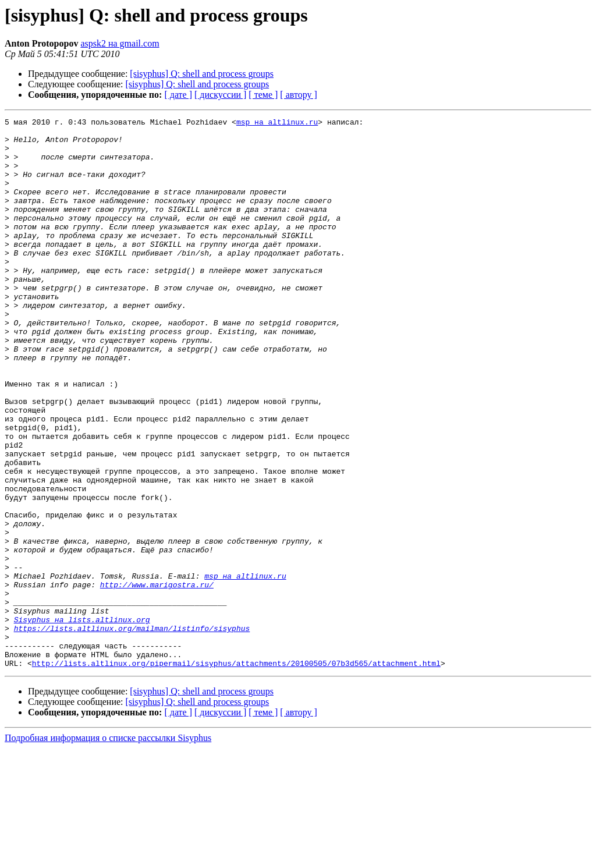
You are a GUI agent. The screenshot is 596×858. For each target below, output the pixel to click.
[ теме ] (263, 95)
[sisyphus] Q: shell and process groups (202, 74)
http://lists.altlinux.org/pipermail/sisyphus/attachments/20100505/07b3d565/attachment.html (236, 773)
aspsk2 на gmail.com (119, 43)
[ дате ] (178, 95)
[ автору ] (298, 95)
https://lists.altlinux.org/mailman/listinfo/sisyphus (132, 731)
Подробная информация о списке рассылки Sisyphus (108, 848)
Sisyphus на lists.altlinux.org (82, 720)
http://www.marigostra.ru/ (157, 678)
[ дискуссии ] (220, 95)
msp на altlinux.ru (277, 123)
